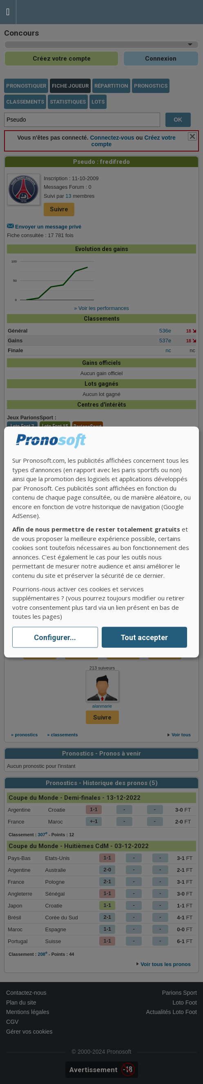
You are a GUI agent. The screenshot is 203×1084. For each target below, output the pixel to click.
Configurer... (55, 637)
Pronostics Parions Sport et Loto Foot (53, 12)
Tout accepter (144, 637)
